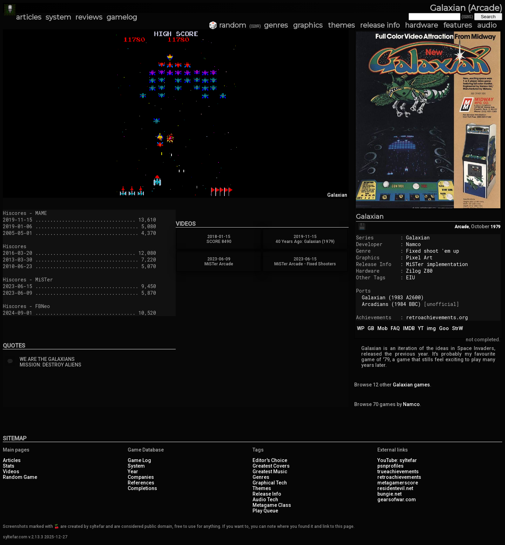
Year (133, 471)
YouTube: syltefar (397, 460)
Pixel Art (419, 257)
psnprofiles (390, 466)
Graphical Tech (269, 482)
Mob (382, 328)
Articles (12, 460)
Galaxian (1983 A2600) (393, 297)
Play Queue (265, 510)
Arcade (461, 226)
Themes (261, 488)
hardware (421, 25)
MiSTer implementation (437, 264)
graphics (308, 25)
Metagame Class (271, 505)
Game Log (139, 460)
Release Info (266, 494)
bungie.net (389, 494)
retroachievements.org (437, 317)
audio (487, 25)
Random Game (20, 477)
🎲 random (227, 25)
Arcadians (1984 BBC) (391, 304)
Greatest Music (269, 471)
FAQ (395, 328)
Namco (413, 244)
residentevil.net (395, 488)
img (431, 328)
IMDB (409, 328)
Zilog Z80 (419, 270)
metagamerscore (397, 482)
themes (341, 25)
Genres (260, 477)
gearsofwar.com (396, 499)
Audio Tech (265, 499)
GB (371, 328)
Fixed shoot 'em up (432, 250)
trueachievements (398, 471)
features (457, 25)
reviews (88, 17)
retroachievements (399, 477)
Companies (141, 477)
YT (421, 328)
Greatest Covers (271, 466)
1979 (495, 226)
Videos (11, 471)
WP (360, 328)
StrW (457, 328)
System (136, 466)
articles (28, 17)
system (58, 17)
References (141, 482)
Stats (8, 466)
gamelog (122, 17)
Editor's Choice (269, 460)
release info (380, 25)
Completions (142, 488)
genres (276, 25)
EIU (410, 277)
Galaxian (370, 217)
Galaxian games (411, 384)
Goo (444, 328)
